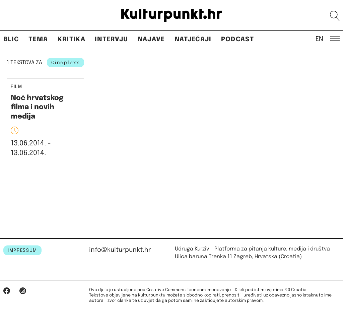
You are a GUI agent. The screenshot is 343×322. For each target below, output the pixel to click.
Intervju (111, 39)
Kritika (71, 39)
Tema (38, 39)
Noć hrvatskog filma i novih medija (37, 107)
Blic (11, 39)
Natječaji (193, 39)
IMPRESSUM (22, 250)
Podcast (237, 39)
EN (319, 38)
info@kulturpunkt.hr (120, 250)
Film (16, 87)
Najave (151, 39)
